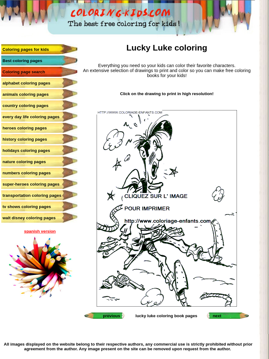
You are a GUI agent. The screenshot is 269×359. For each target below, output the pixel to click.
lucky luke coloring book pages (166, 315)
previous (111, 315)
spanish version (39, 231)
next (217, 315)
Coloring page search (23, 72)
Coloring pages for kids (25, 49)
